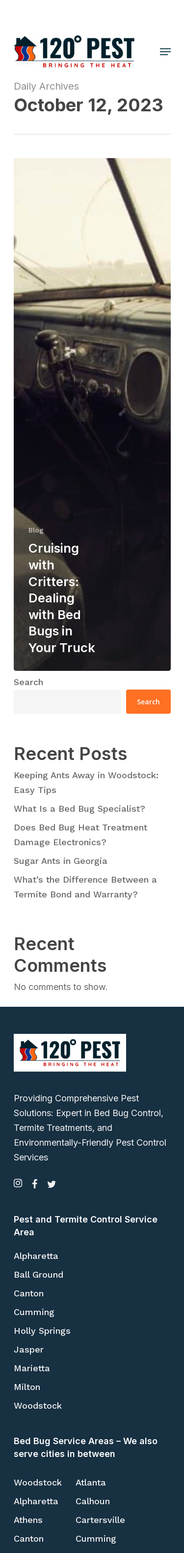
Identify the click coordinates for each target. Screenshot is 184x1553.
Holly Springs (42, 1330)
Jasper (29, 1349)
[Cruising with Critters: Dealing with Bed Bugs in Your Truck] (92, 414)
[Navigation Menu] (165, 52)
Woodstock (38, 1405)
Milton (27, 1387)
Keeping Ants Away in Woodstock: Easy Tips (86, 782)
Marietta (32, 1368)
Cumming (34, 1312)
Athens (28, 1520)
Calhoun (93, 1501)
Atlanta (91, 1482)
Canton (29, 1293)
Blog (36, 530)
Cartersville (100, 1520)
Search (28, 682)
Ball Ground (38, 1274)
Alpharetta (36, 1256)
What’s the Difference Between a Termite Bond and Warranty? (85, 886)
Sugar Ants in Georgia (60, 861)
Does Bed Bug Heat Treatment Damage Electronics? (80, 834)
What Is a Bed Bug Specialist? (79, 808)
